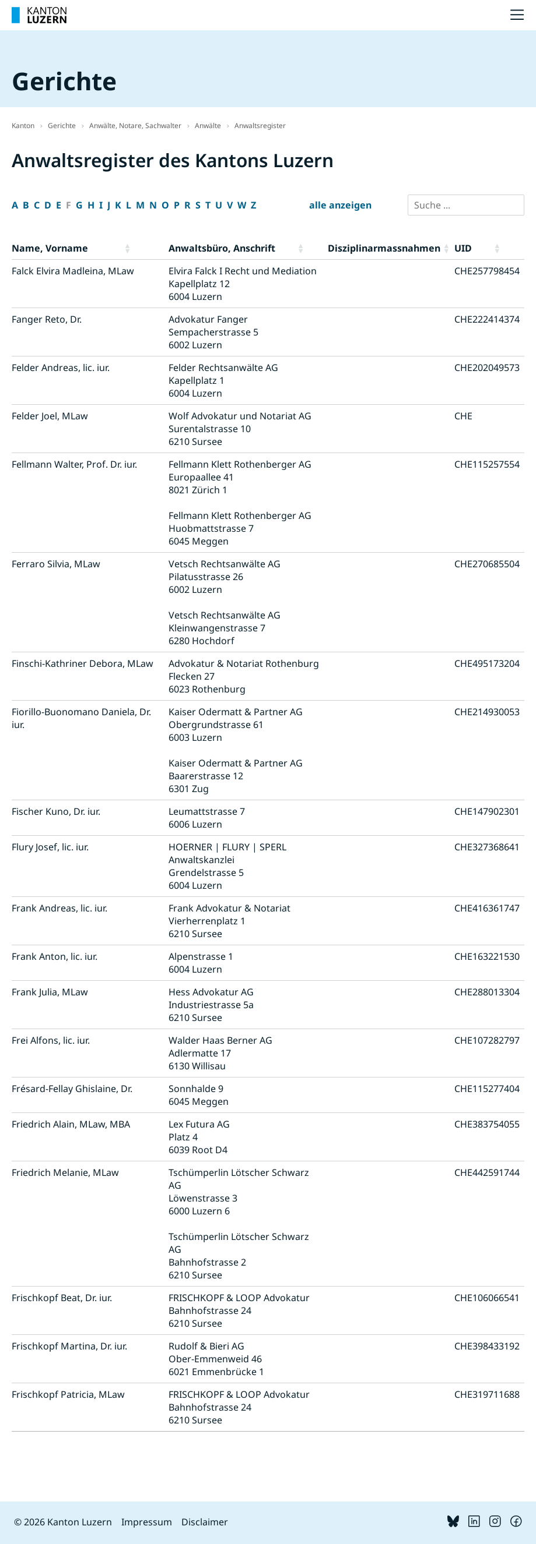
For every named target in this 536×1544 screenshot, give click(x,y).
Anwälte (208, 125)
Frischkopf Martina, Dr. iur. (69, 1346)
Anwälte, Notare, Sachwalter (135, 125)
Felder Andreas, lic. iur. (61, 367)
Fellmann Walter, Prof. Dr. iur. (74, 464)
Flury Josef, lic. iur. (50, 846)
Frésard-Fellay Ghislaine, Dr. (72, 1088)
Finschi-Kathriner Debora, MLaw (82, 663)
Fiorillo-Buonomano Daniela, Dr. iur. (81, 718)
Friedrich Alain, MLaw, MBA (71, 1124)
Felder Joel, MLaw (50, 415)
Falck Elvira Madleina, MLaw (73, 270)
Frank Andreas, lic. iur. (59, 908)
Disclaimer (204, 1521)
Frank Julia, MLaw (50, 991)
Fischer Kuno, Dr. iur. (56, 811)
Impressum (146, 1521)
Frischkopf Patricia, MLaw (68, 1394)
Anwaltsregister (260, 125)
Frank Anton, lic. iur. (54, 956)
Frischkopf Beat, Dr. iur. (62, 1297)
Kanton (23, 125)
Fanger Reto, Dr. (47, 319)
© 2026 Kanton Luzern (63, 1521)
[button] (144, 248)
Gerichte (62, 125)
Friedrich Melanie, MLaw (65, 1172)
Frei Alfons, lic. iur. (51, 1040)
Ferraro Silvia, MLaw (56, 563)
